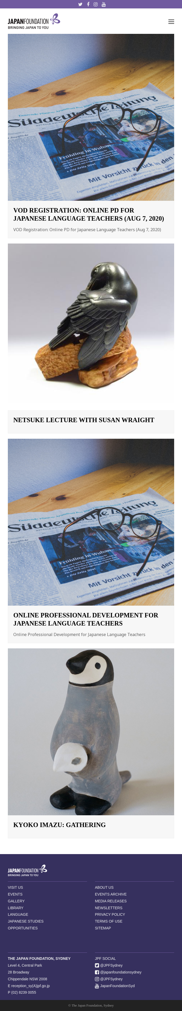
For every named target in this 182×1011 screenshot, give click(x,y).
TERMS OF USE (108, 921)
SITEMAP (103, 928)
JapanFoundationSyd (115, 986)
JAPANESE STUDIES (26, 921)
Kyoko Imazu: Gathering (59, 824)
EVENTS (15, 894)
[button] (171, 21)
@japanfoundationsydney (118, 972)
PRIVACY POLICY (110, 914)
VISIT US (15, 887)
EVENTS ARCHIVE (111, 894)
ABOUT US (104, 887)
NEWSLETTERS (108, 908)
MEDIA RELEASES (111, 901)
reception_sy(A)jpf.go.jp (30, 986)
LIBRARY (16, 908)
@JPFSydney (109, 965)
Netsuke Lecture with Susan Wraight (83, 420)
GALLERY (16, 901)
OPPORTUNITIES (23, 928)
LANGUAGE (18, 914)
